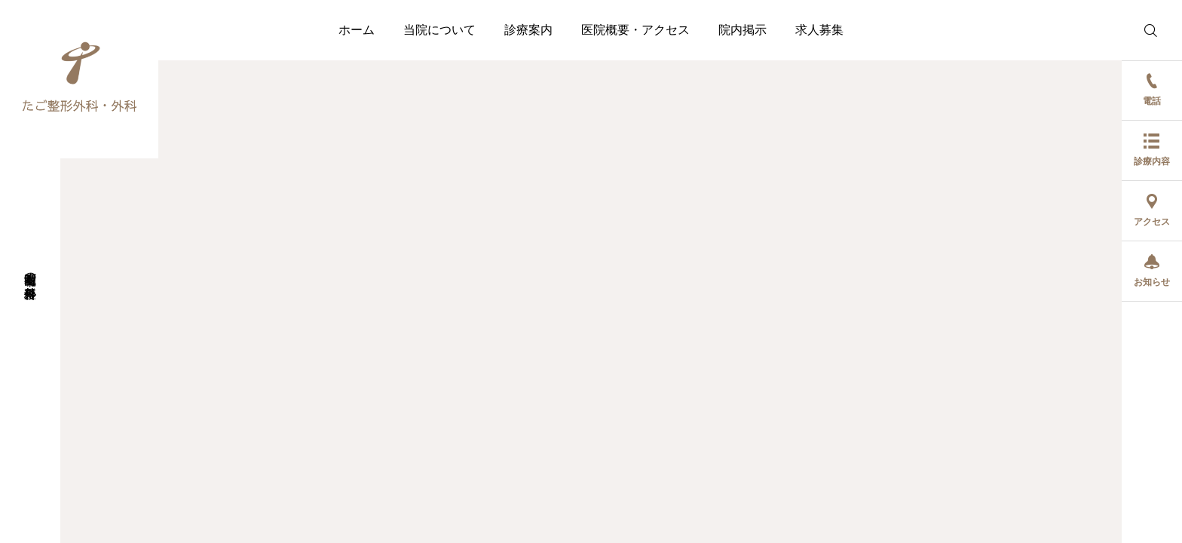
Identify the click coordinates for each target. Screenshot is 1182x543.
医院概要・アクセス (635, 29)
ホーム (356, 29)
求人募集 (819, 29)
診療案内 (528, 29)
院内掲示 (742, 29)
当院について (439, 29)
